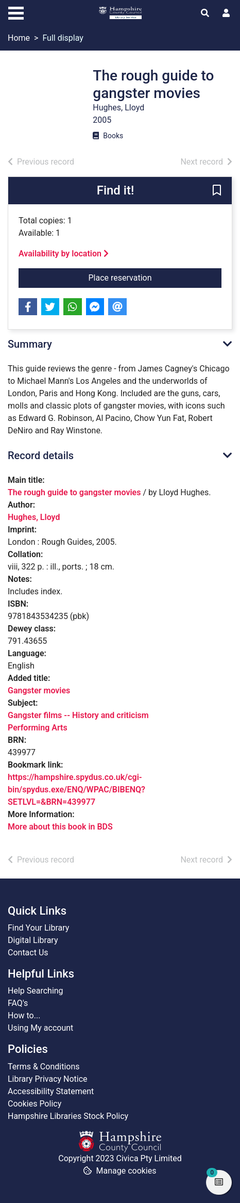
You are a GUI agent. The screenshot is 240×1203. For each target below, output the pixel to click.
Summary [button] (30, 344)
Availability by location (64, 253)
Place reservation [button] (155, 277)
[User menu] (226, 13)
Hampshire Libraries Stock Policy (68, 1116)
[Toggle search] (205, 13)
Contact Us (28, 952)
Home (19, 38)
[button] (216, 191)
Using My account (40, 1028)
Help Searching (35, 991)
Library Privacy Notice (48, 1079)
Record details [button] (41, 455)
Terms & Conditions (44, 1066)
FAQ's (18, 1003)
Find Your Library (38, 928)
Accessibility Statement (51, 1091)
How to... (24, 1015)
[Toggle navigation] (16, 12)
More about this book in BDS (60, 827)
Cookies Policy (34, 1104)
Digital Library (33, 940)
